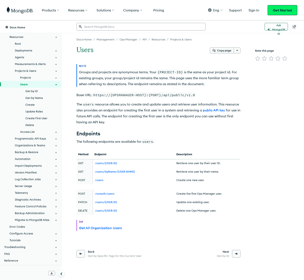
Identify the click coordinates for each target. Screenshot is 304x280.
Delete (29, 125)
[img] (257, 58)
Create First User (36, 118)
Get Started (282, 10)
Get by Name (34, 98)
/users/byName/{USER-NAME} (115, 171)
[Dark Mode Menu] (294, 27)
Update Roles (34, 111)
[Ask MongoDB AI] (276, 26)
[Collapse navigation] (61, 273)
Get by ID (31, 91)
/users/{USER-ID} (106, 163)
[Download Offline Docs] (51, 273)
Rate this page (264, 50)
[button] (215, 10)
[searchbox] (141, 26)
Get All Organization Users (100, 228)
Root (18, 43)
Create (30, 104)
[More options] (237, 50)
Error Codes (17, 226)
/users (99, 180)
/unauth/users (104, 193)
